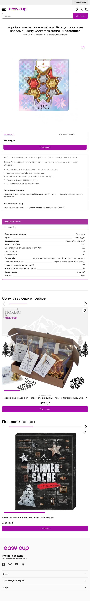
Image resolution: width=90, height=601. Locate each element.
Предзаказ (45, 147)
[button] (4, 304)
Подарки (38, 34)
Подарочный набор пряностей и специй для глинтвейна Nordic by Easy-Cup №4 (45, 398)
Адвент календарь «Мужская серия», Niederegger (28, 517)
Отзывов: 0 (9, 134)
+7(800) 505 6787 (12, 555)
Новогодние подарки (57, 34)
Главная (26, 34)
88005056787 (81, 2)
